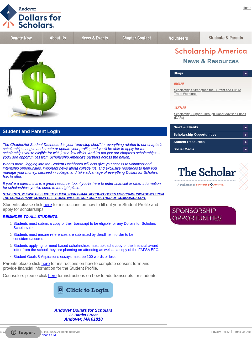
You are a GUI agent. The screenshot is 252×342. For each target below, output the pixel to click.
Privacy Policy (220, 331)
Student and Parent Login (225, 38)
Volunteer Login (178, 38)
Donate (21, 38)
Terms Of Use (242, 331)
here (48, 204)
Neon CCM (48, 334)
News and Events (95, 38)
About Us (58, 38)
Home (247, 8)
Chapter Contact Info (137, 38)
